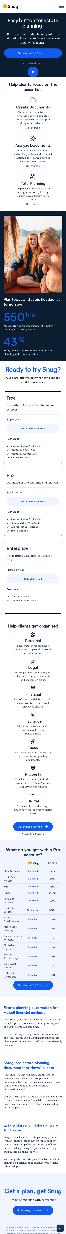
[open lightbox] (33, 72)
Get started (33, 127)
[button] (61, 6)
